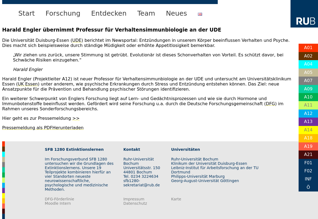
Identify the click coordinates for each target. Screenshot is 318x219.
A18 (308, 138)
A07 (308, 80)
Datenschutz (135, 203)
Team (146, 13)
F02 (308, 170)
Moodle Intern (58, 203)
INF (308, 179)
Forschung (63, 13)
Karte (176, 199)
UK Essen (28, 84)
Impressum (133, 199)
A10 (308, 97)
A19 (308, 146)
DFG (270, 103)
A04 (308, 64)
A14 (308, 129)
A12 (308, 113)
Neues (176, 13)
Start (26, 13)
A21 (308, 154)
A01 (308, 47)
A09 (308, 88)
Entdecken (108, 13)
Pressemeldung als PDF (27, 127)
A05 (308, 72)
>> (76, 118)
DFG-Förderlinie (59, 199)
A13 (308, 121)
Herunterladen (68, 127)
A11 (308, 105)
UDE (76, 40)
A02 (308, 56)
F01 (308, 162)
